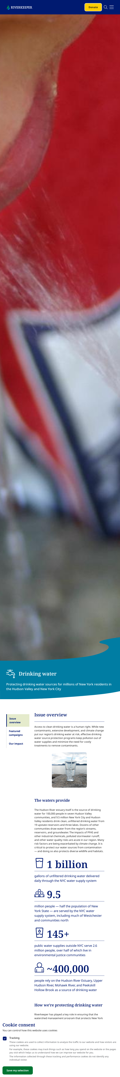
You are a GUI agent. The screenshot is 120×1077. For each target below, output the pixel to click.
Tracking (14, 1038)
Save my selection (18, 1070)
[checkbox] (5, 1038)
